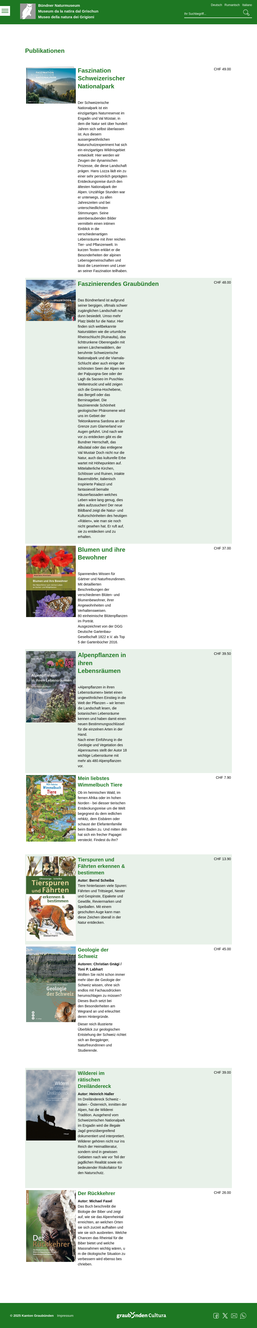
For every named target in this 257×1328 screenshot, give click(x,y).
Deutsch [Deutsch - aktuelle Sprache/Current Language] (216, 5)
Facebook (216, 1315)
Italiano (247, 5)
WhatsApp (243, 1315)
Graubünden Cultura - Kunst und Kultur (143, 1315)
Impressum (65, 1315)
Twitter (225, 1315)
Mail (234, 1315)
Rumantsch (232, 5)
